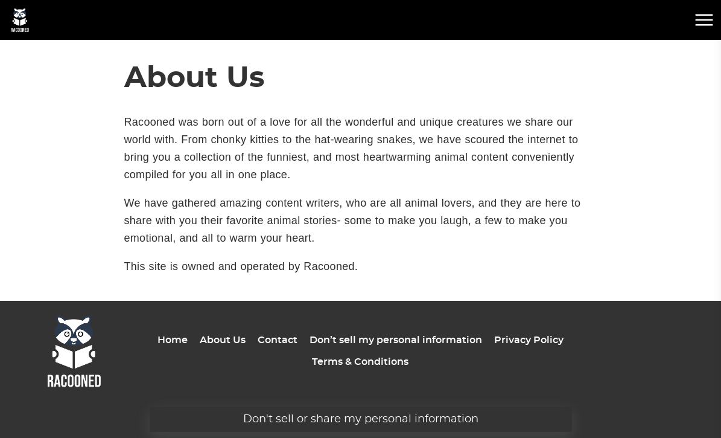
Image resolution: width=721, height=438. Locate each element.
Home (172, 340)
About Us (223, 340)
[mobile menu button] (704, 20)
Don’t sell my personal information (396, 340)
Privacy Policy (529, 340)
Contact (277, 340)
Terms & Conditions (360, 362)
